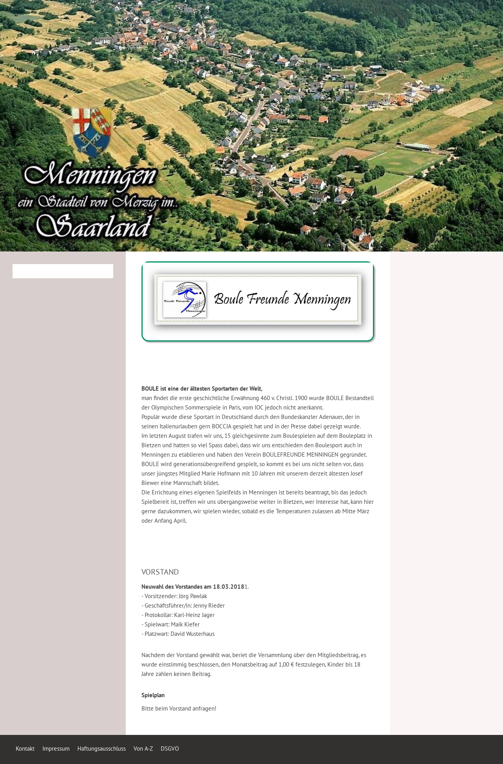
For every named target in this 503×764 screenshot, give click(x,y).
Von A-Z (143, 748)
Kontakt (25, 748)
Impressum (56, 748)
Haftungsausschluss (101, 748)
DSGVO (170, 748)
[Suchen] (63, 271)
